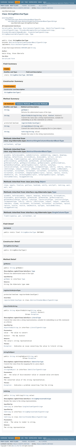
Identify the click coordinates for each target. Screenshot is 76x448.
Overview (4, 2)
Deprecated (33, 2)
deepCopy (63, 155)
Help (44, 2)
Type (31, 34)
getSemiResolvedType (12, 165)
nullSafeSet (8, 144)
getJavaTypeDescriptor (49, 161)
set (16, 175)
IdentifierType (52, 28)
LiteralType (6, 30)
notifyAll (52, 185)
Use (22, 2)
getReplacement (44, 163)
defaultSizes (17, 157)
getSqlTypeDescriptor (30, 165)
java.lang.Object (7, 18)
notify (44, 185)
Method (26, 8)
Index (40, 2)
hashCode (36, 185)
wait (68, 185)
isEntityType (9, 169)
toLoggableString (26, 177)
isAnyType (51, 165)
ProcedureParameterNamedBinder (14, 32)
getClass (28, 185)
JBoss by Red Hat (17, 446)
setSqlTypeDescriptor (47, 175)
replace (49, 173)
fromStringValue (20, 159)
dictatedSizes (29, 157)
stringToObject (27, 126)
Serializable (7, 28)
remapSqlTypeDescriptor (35, 173)
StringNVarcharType (17, 75)
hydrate (43, 165)
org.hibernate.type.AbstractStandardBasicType (21, 19)
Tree (26, 2)
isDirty (52, 167)
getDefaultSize (51, 159)
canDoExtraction (32, 155)
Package (11, 2)
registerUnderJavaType (30, 123)
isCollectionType (26, 167)
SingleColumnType (35, 32)
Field (15, 8)
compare (55, 155)
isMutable (45, 169)
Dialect (51, 115)
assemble (7, 155)
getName (24, 110)
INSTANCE (29, 75)
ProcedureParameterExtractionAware (34, 30)
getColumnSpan (38, 159)
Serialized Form (8, 58)
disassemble (41, 157)
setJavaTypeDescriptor (28, 175)
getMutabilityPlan (11, 163)
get (29, 159)
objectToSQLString (28, 115)
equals (12, 185)
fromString (8, 159)
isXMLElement (62, 169)
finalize (20, 185)
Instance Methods (23, 104)
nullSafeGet (8, 171)
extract (51, 157)
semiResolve (8, 175)
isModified (35, 169)
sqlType (18, 144)
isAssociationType (11, 167)
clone (6, 185)
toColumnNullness (10, 177)
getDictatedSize (10, 161)
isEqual (19, 169)
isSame (53, 169)
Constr (20, 8)
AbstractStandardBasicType (38, 151)
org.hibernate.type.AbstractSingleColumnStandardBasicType (29, 21)
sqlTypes (60, 175)
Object (43, 182)
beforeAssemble (18, 155)
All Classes (43, 5)
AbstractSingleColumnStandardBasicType (24, 42)
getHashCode (23, 161)
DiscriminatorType (30, 28)
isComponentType (41, 167)
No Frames (31, 5)
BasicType (17, 28)
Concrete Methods (40, 104)
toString (24, 131)
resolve (64, 173)
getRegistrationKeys (28, 163)
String (54, 21)
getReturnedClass (58, 163)
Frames (24, 5)
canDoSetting (45, 155)
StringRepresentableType (11, 34)
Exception (35, 314)
